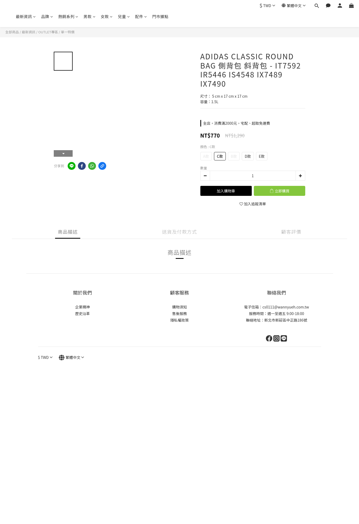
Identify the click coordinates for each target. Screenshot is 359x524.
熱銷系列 (68, 16)
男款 (90, 16)
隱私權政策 (179, 320)
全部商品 (12, 31)
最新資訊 (26, 16)
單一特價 (67, 31)
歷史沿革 (82, 313)
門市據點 (160, 16)
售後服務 (179, 313)
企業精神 (82, 307)
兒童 (124, 16)
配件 (141, 16)
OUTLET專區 (48, 31)
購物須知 (179, 307)
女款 (107, 16)
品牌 (47, 16)
